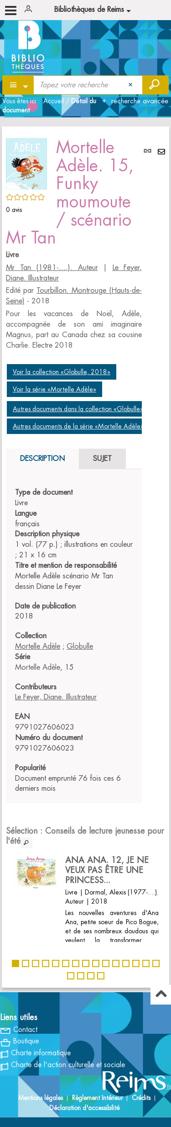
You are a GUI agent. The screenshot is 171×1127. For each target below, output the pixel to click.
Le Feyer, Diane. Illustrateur (56, 697)
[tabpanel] (74, 640)
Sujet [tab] (102, 458)
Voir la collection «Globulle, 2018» (61, 372)
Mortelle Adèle (37, 646)
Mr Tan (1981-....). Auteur (52, 267)
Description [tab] (42, 458)
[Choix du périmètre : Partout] (18, 85)
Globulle (80, 646)
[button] (26, 162)
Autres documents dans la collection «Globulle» (78, 409)
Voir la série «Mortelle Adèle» (54, 389)
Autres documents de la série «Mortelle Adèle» (78, 426)
